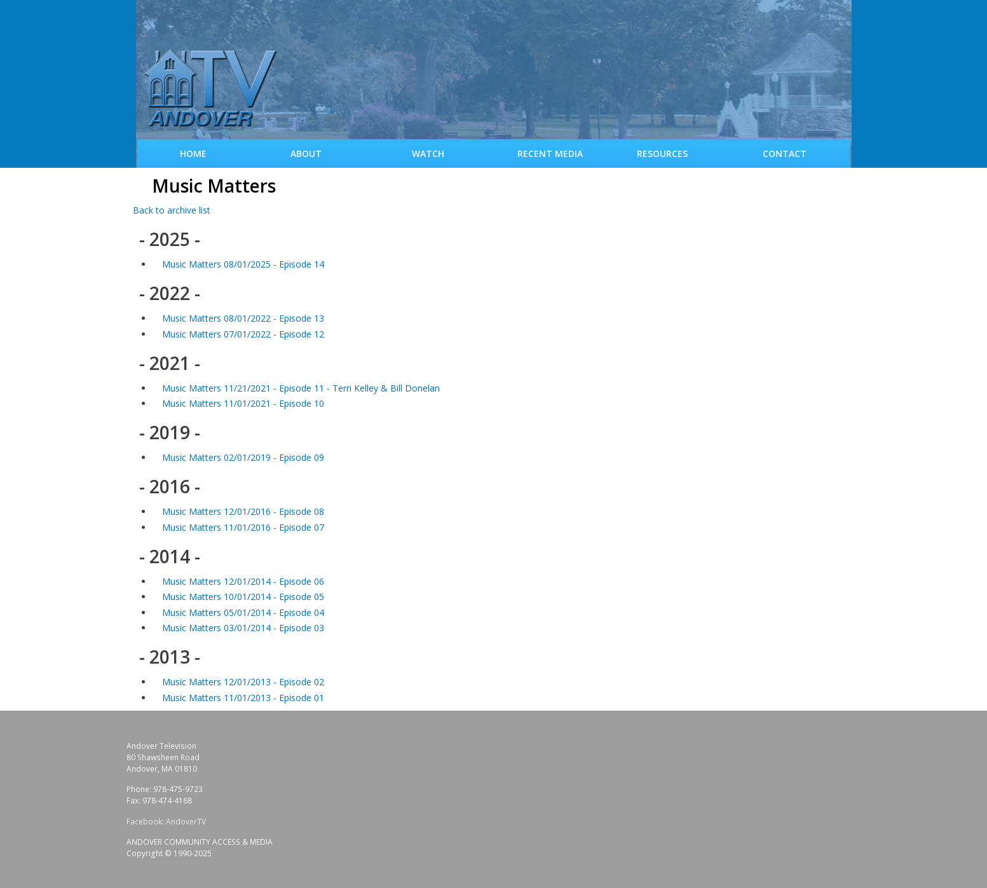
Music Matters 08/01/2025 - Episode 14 (243, 264)
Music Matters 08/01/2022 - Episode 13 (243, 318)
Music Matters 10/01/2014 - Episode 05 (243, 597)
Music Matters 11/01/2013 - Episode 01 (243, 698)
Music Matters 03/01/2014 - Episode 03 (243, 628)
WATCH (428, 153)
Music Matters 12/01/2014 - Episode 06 (243, 581)
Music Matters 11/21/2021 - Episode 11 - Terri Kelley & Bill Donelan (301, 388)
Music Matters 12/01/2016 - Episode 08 (243, 511)
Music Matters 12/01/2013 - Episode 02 (243, 682)
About (306, 153)
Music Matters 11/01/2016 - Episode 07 (243, 527)
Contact (785, 153)
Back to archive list (171, 210)
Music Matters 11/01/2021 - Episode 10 (243, 403)
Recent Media (550, 153)
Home (193, 153)
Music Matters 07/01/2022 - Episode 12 (243, 334)
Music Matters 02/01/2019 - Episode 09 (243, 457)
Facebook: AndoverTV (166, 821)
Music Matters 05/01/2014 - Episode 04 (243, 612)
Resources (662, 153)
